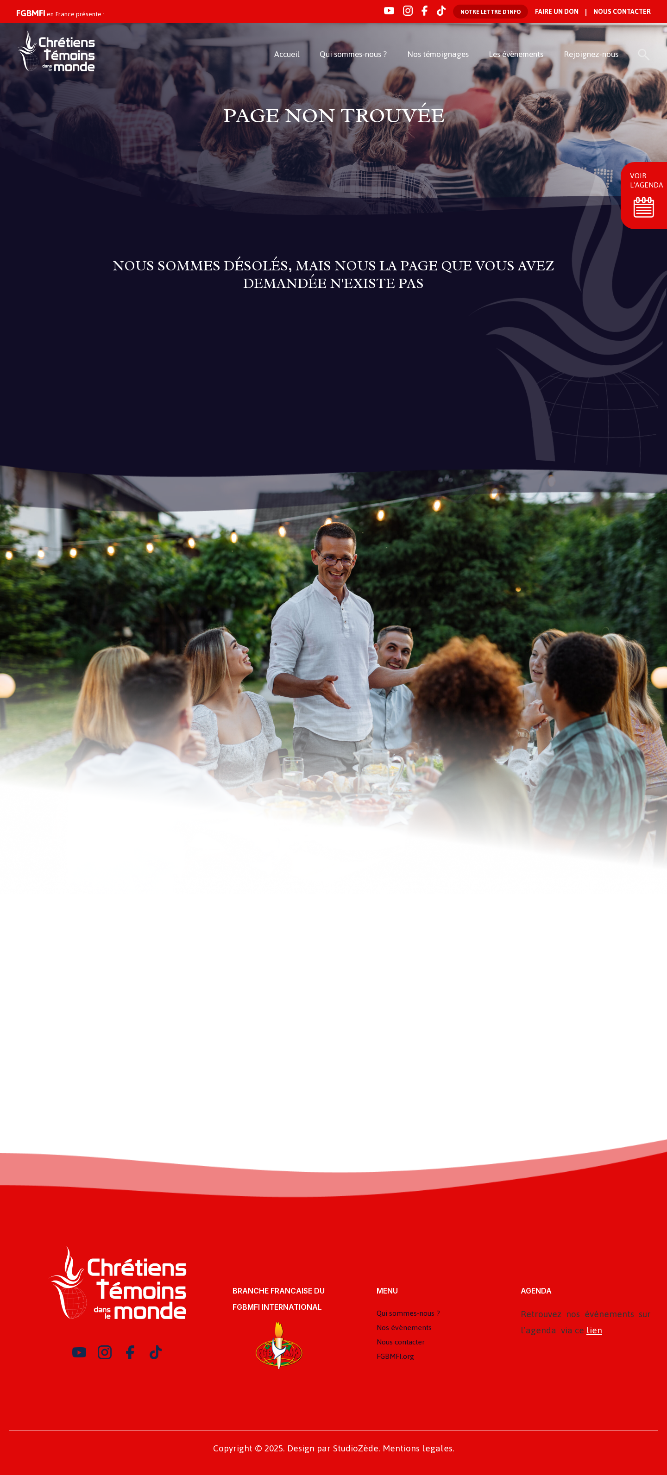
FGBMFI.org (395, 1356)
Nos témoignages (438, 54)
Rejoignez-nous (591, 54)
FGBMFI (30, 13)
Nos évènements (404, 1327)
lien (594, 1330)
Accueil (287, 54)
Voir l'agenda (646, 180)
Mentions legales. (418, 1448)
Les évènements (516, 54)
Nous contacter (622, 12)
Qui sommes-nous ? (353, 54)
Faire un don (557, 12)
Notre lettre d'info (490, 12)
